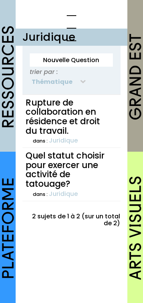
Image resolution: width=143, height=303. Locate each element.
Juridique (63, 140)
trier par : (44, 71)
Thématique (52, 81)
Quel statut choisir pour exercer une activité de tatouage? (65, 169)
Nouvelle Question (71, 60)
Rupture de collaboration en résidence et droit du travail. (63, 116)
